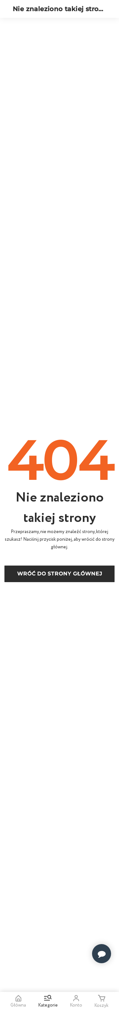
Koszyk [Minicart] (101, 1001)
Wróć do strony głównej (59, 574)
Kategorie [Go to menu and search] (48, 1001)
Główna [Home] (18, 1001)
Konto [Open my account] (76, 1001)
